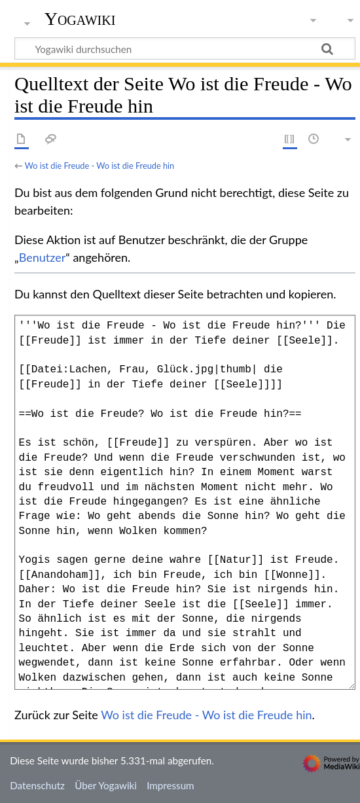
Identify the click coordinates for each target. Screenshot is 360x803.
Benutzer (42, 257)
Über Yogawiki (106, 785)
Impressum (170, 785)
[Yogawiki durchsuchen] (185, 48)
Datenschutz (37, 785)
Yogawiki (80, 19)
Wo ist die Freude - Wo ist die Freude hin (99, 165)
